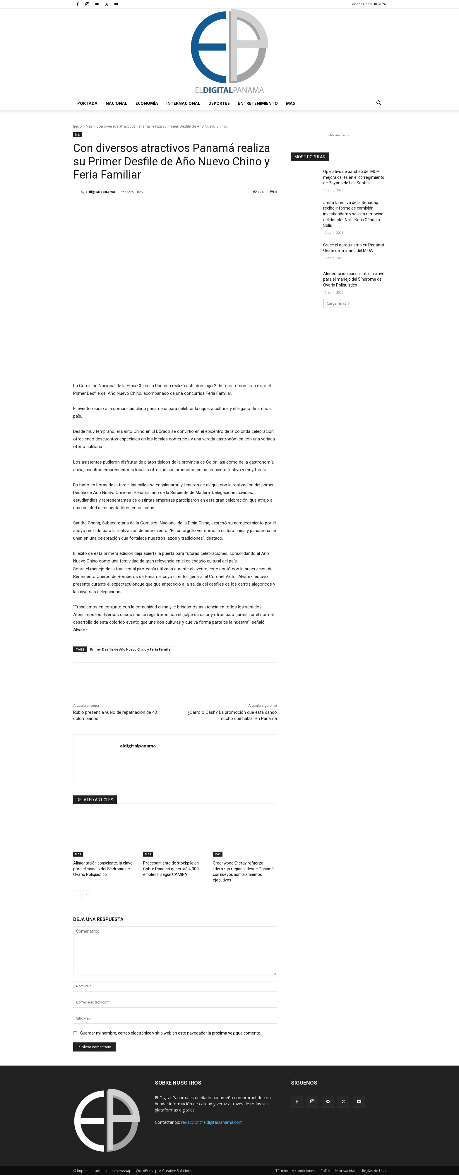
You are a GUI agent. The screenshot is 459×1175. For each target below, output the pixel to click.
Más (290, 103)
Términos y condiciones (295, 1169)
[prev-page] (77, 893)
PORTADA (87, 103)
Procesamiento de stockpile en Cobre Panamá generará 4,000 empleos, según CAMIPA (175, 868)
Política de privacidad (339, 1169)
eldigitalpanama (100, 191)
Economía (147, 103)
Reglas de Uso (374, 1169)
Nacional (116, 103)
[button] (379, 104)
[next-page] (86, 893)
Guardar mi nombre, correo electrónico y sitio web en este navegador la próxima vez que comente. (170, 1032)
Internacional (183, 103)
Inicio (77, 126)
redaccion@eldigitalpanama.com (212, 1121)
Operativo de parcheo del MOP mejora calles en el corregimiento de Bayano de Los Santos (353, 177)
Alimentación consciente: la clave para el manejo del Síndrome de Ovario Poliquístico (101, 868)
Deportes (219, 103)
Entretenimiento (258, 103)
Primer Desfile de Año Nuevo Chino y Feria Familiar (131, 649)
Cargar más (338, 303)
